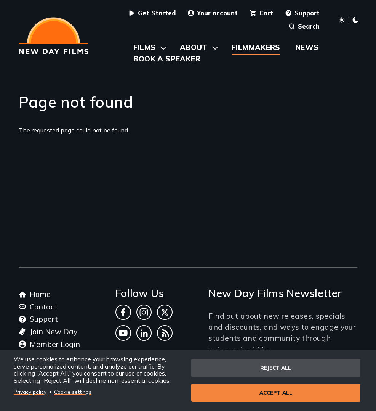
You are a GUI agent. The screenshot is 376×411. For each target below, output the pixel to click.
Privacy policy (30, 391)
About (194, 47)
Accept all (275, 392)
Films (144, 47)
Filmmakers (256, 47)
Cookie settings (72, 391)
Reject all (275, 367)
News (307, 47)
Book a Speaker (166, 58)
